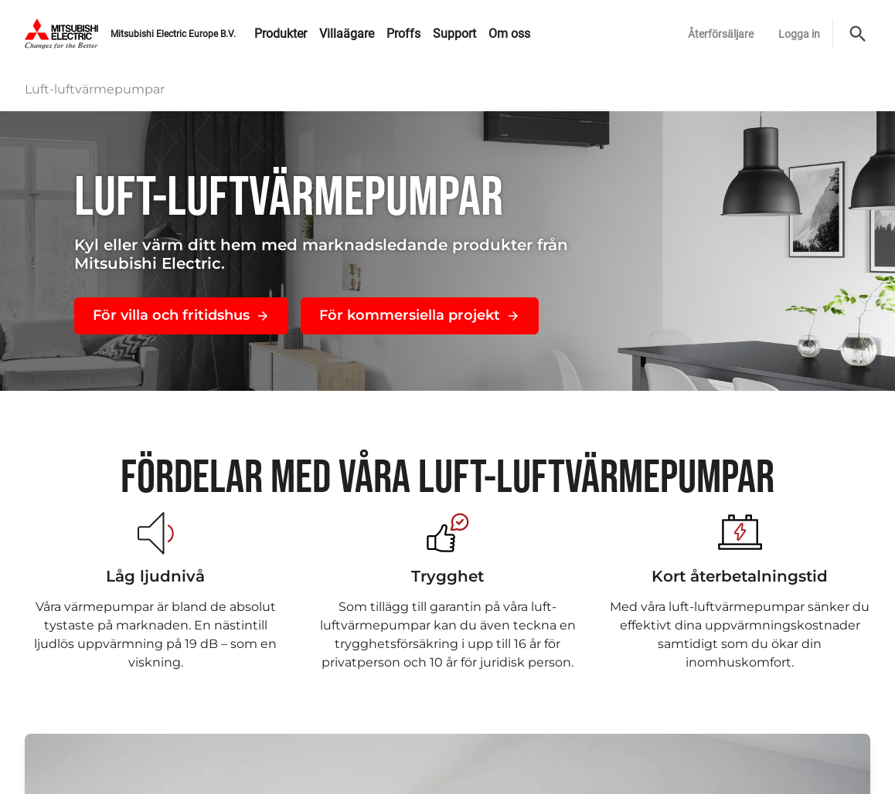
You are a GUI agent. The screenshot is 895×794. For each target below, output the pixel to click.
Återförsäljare (721, 34)
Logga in (799, 34)
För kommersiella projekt (419, 315)
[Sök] (858, 34)
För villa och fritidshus (181, 315)
